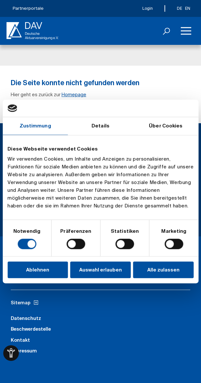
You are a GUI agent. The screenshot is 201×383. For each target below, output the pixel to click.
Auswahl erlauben (100, 270)
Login (147, 8)
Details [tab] (100, 125)
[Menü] (186, 31)
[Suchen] (166, 31)
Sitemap (21, 302)
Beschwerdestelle (31, 329)
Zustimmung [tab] (35, 125)
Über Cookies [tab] (165, 125)
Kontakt (20, 340)
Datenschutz (26, 318)
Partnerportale (28, 8)
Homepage (74, 94)
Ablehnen (37, 270)
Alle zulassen (163, 270)
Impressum (24, 350)
